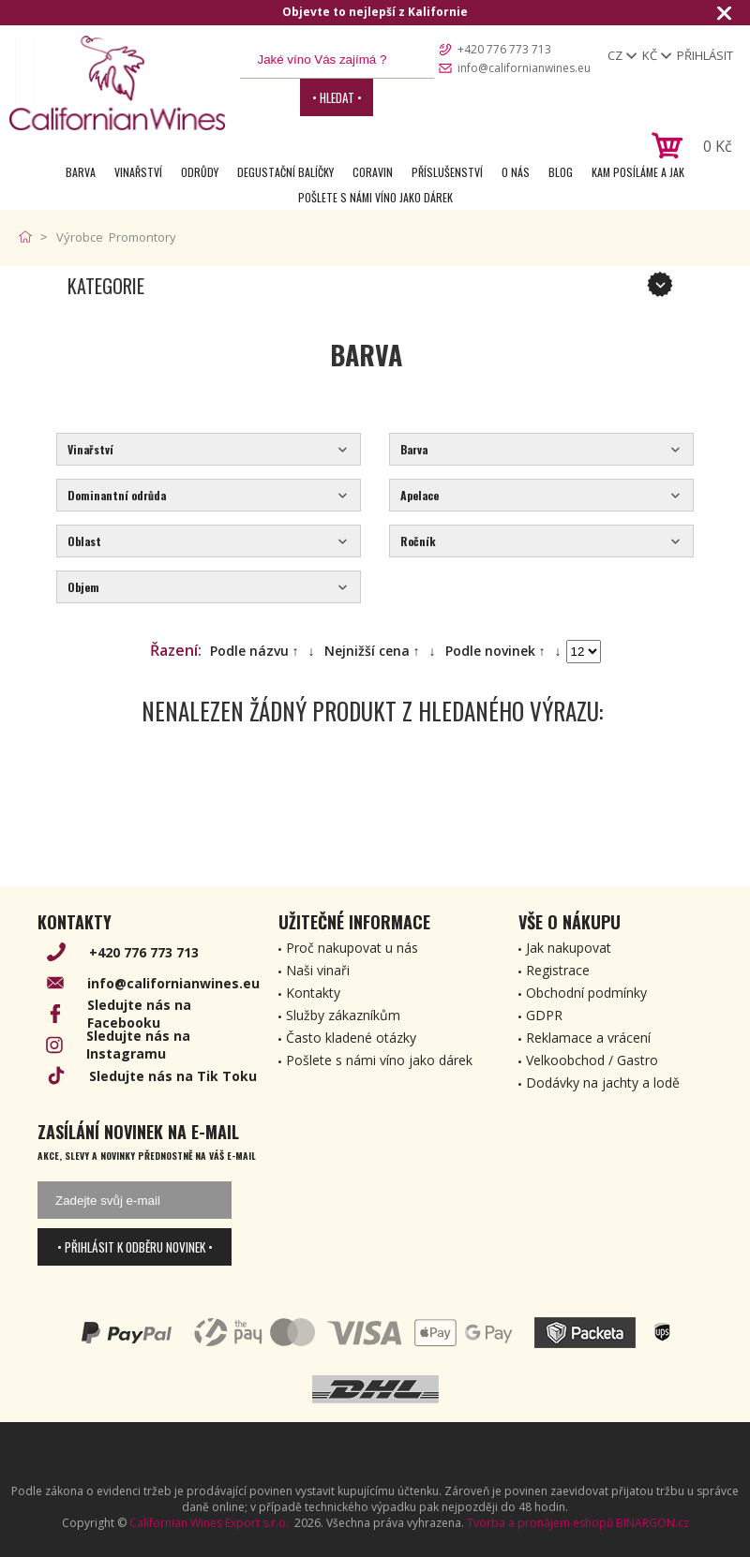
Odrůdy (199, 172)
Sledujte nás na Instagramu (138, 1044)
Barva (81, 172)
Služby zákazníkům (343, 1015)
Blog (560, 172)
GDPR (544, 1015)
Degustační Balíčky (285, 172)
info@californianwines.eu (524, 68)
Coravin (372, 172)
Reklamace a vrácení (588, 1037)
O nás (516, 172)
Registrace (558, 970)
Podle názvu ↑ (254, 651)
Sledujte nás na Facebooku (139, 1013)
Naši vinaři (318, 970)
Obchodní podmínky (586, 992)
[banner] (117, 83)
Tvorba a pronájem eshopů (540, 1523)
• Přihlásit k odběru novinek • (135, 1247)
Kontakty (313, 992)
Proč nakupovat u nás (352, 947)
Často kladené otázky (351, 1037)
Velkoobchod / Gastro (592, 1060)
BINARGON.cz (652, 1523)
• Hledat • (337, 97)
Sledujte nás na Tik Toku (173, 1076)
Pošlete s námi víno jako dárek (375, 197)
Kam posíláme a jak (638, 172)
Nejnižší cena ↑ (372, 651)
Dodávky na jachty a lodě (603, 1082)
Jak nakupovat (568, 947)
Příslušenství (447, 172)
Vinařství (138, 172)
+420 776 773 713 (504, 49)
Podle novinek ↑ (495, 651)
